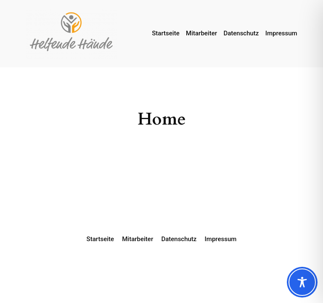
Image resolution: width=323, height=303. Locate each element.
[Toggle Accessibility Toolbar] (302, 282)
